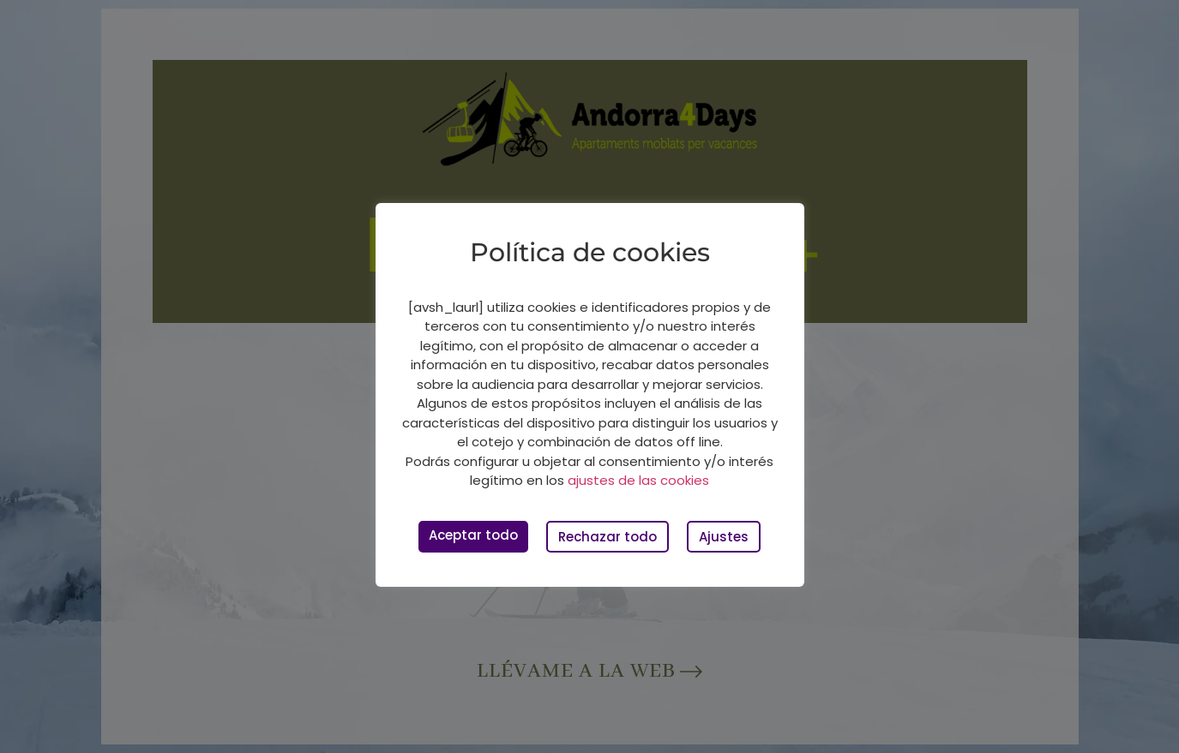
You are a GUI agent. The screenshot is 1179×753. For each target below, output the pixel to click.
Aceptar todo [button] (473, 535)
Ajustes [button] (724, 537)
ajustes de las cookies (638, 480)
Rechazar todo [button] (607, 537)
